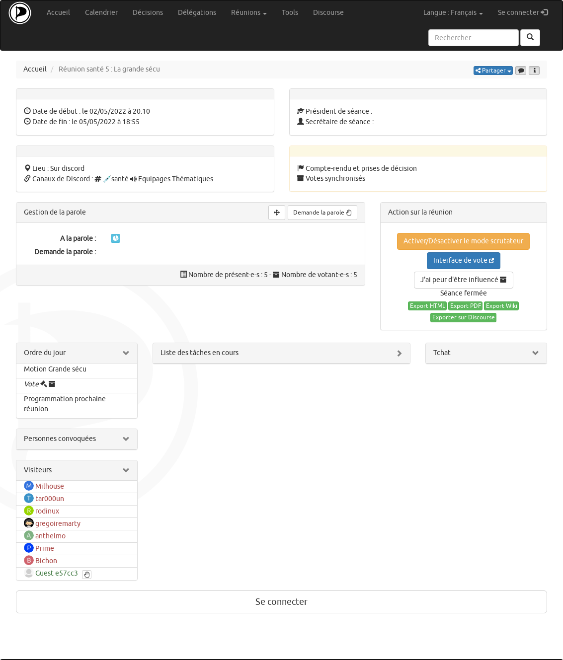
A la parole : (78, 238)
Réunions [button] (249, 12)
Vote (32, 384)
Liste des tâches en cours (200, 353)
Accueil (58, 12)
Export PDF (465, 306)
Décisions (148, 12)
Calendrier (101, 12)
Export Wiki (501, 306)
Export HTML (427, 306)
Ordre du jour (45, 353)
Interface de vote (463, 260)
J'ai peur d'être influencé (463, 280)
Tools (290, 12)
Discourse (328, 12)
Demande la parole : (65, 252)
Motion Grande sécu (55, 369)
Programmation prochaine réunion (65, 404)
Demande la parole (322, 213)
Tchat (442, 353)
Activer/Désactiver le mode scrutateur (463, 241)
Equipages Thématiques (175, 179)
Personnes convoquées (60, 439)
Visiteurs (38, 470)
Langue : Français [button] (453, 12)
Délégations (197, 12)
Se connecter (526, 12)
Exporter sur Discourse (463, 317)
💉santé (116, 179)
